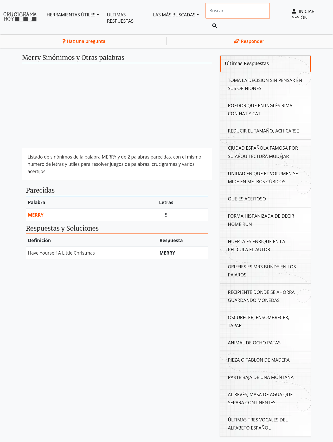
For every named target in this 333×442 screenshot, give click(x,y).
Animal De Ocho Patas (254, 342)
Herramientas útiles (71, 14)
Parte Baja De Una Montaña (260, 377)
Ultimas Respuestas (120, 17)
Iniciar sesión (303, 14)
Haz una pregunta (84, 41)
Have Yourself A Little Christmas (61, 253)
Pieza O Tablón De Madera (259, 360)
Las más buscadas (174, 14)
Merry (36, 215)
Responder (249, 41)
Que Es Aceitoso (247, 198)
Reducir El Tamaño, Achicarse (263, 131)
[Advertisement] (117, 107)
